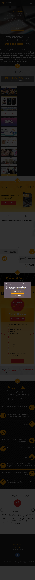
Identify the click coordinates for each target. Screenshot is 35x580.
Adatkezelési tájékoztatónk (21, 288)
